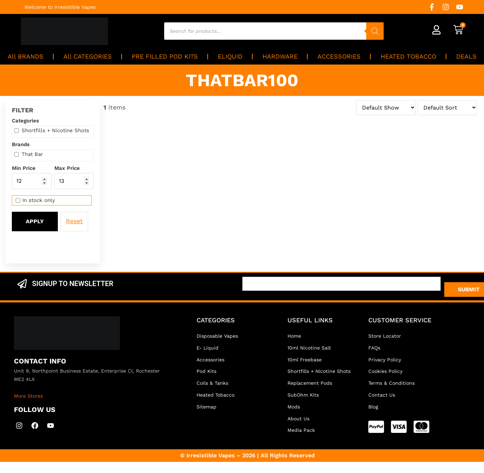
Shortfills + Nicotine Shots (51, 130)
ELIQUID (230, 56)
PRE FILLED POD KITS (165, 56)
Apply (35, 221)
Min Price (24, 168)
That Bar (28, 154)
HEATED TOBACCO (408, 56)
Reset (74, 221)
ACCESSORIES (339, 56)
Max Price (67, 168)
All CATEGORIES (87, 56)
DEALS (466, 56)
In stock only (35, 200)
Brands (21, 144)
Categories (25, 120)
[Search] (375, 31)
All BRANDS (26, 56)
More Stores (28, 396)
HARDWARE (280, 56)
